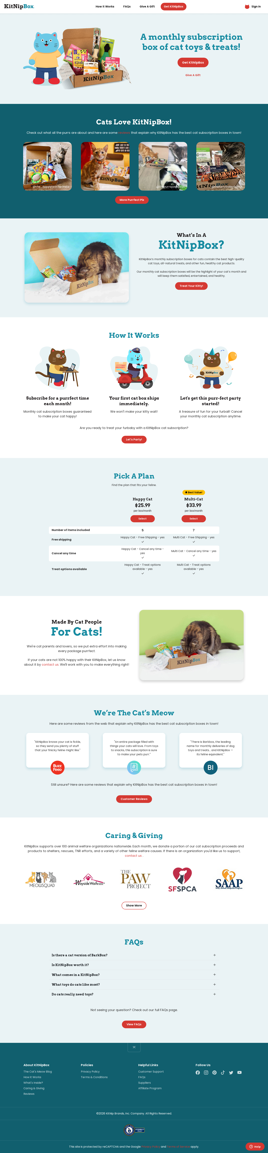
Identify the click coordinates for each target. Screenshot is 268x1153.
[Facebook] (200, 1073)
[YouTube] (239, 1073)
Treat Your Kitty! (191, 286)
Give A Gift (147, 7)
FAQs (127, 7)
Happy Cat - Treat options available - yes (142, 567)
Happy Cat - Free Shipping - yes (143, 537)
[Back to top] (134, 1047)
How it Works (32, 1077)
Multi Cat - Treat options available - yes (194, 567)
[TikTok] (225, 1073)
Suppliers (144, 1083)
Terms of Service (178, 1147)
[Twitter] (233, 1073)
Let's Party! (134, 439)
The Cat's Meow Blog (37, 1072)
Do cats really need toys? (73, 994)
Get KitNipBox (173, 7)
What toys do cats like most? (76, 984)
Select (142, 518)
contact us (50, 664)
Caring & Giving (33, 1088)
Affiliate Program (150, 1088)
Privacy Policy (90, 1072)
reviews (124, 132)
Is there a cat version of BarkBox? (80, 955)
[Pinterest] (216, 1073)
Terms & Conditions (94, 1077)
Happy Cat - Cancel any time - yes (142, 551)
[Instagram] (208, 1073)
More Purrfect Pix (132, 200)
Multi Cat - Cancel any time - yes (193, 551)
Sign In (253, 7)
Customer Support (151, 1072)
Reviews (28, 1094)
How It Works (105, 7)
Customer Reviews (134, 799)
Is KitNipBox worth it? (70, 965)
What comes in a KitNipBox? (76, 975)
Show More (134, 905)
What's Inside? (33, 1083)
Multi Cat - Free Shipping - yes (193, 537)
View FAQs (134, 1024)
